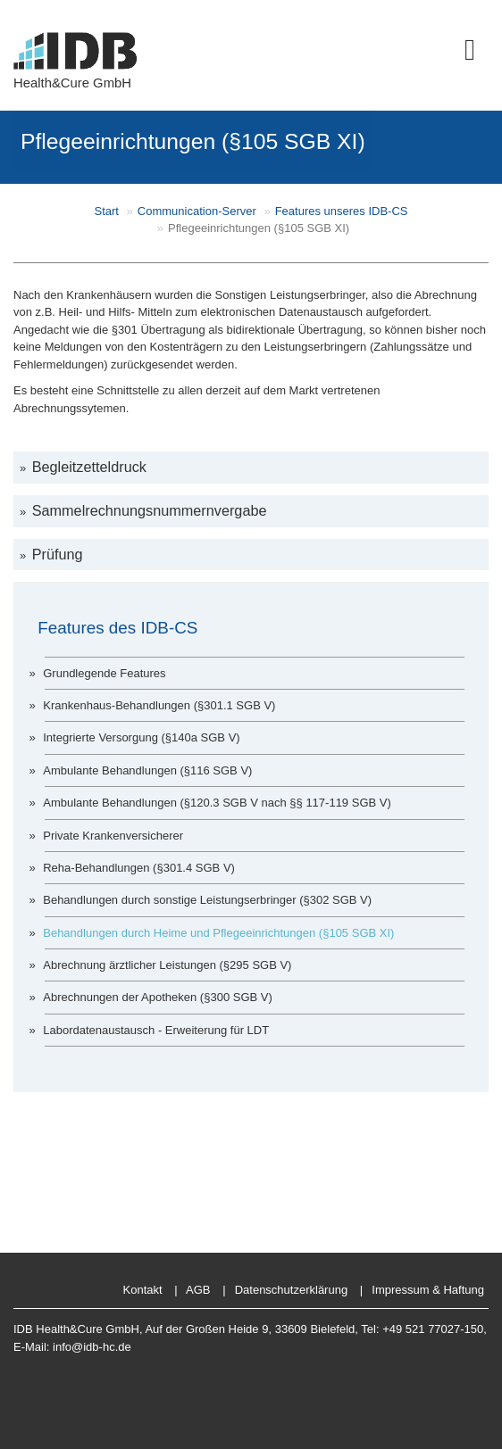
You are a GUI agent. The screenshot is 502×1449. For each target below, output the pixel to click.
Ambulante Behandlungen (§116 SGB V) (147, 770)
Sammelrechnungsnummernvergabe (149, 510)
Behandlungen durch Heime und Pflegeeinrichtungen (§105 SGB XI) (218, 933)
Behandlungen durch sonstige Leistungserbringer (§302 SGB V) (207, 900)
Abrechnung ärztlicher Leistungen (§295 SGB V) (167, 965)
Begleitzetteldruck (89, 467)
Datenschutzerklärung (291, 1289)
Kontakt (143, 1289)
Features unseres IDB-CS (341, 211)
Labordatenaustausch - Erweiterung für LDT (156, 1030)
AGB (198, 1289)
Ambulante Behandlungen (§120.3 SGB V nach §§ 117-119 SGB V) (217, 802)
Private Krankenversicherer (113, 835)
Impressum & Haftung (428, 1289)
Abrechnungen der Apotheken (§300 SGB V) (157, 997)
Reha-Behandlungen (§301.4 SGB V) (139, 867)
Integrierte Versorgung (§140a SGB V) (141, 737)
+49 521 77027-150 (432, 1329)
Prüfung (57, 554)
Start (107, 211)
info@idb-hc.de (92, 1347)
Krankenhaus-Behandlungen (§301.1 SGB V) (159, 705)
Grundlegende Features (104, 673)
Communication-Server (197, 211)
